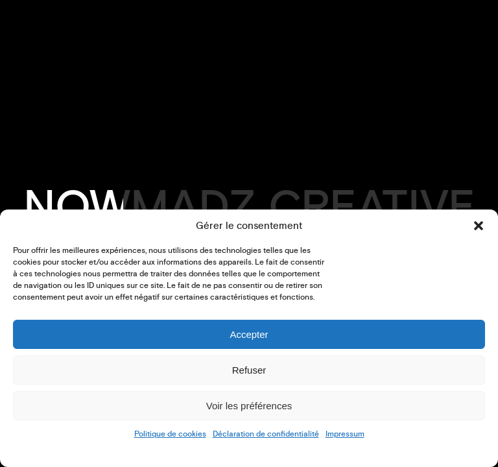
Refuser (249, 370)
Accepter (249, 334)
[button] (478, 225)
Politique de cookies (170, 434)
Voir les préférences (249, 405)
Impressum (345, 434)
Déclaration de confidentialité (266, 434)
